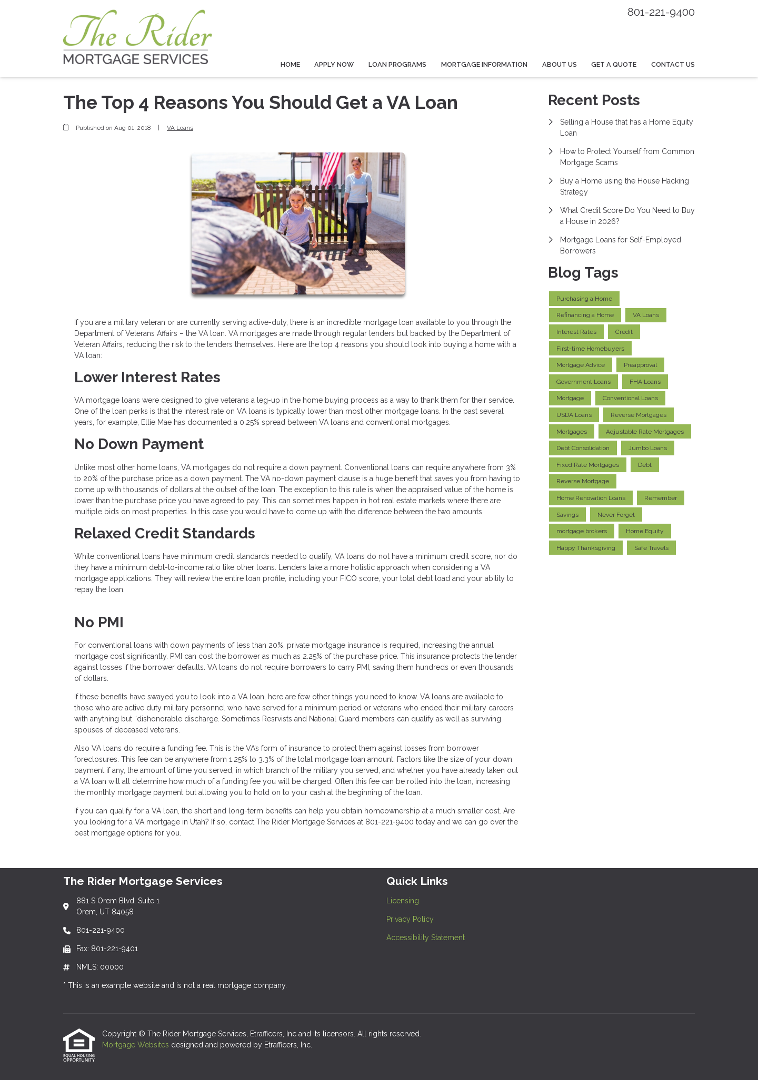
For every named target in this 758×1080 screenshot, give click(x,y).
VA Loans (180, 127)
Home (290, 64)
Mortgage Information (484, 64)
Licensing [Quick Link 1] (402, 900)
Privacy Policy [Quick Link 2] (410, 919)
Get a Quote (613, 64)
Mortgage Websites (136, 1045)
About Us (559, 64)
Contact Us (673, 64)
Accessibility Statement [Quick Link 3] (425, 937)
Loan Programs (397, 64)
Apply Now (334, 64)
